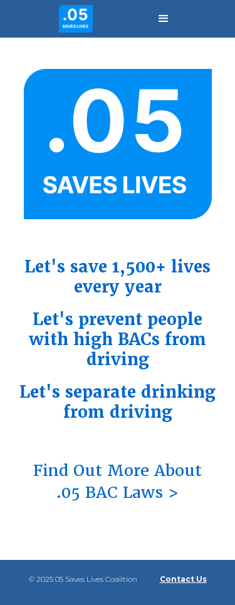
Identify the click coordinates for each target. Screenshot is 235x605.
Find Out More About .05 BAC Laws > (117, 481)
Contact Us (183, 579)
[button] (163, 19)
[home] (73, 18)
